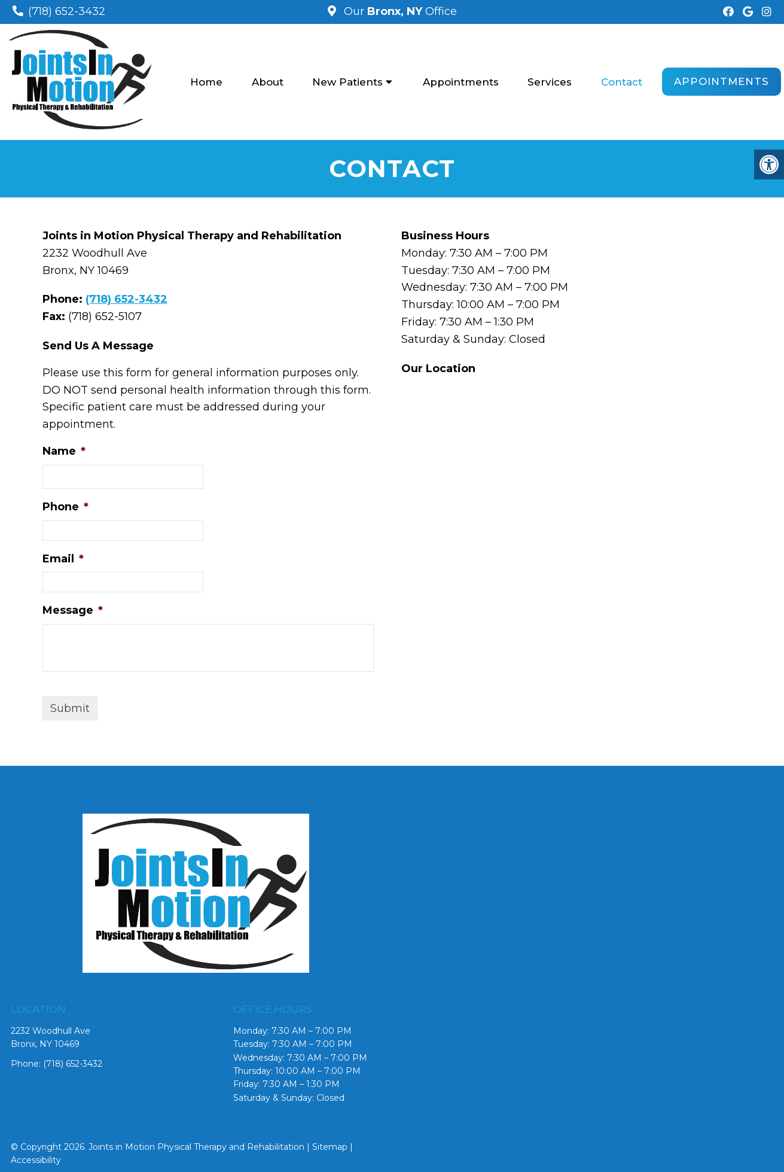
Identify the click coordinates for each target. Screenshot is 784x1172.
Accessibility (36, 1160)
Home (206, 82)
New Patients (347, 82)
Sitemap (329, 1146)
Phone (65, 506)
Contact (621, 82)
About (267, 82)
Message (72, 610)
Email (63, 558)
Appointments (461, 82)
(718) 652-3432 (66, 11)
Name (64, 451)
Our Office (399, 11)
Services (549, 82)
